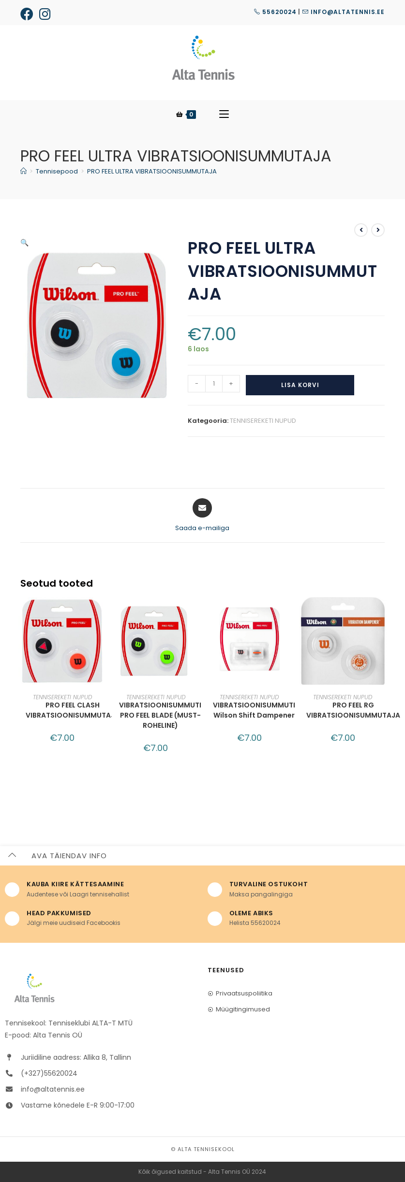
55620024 (275, 12)
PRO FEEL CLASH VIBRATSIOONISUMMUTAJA (73, 710)
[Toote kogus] (214, 383)
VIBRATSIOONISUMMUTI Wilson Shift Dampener (254, 710)
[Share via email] (202, 515)
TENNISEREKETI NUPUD (263, 420)
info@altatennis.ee (343, 12)
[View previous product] (361, 230)
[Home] (23, 171)
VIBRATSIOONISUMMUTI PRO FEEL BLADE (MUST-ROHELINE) (160, 715)
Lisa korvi (300, 385)
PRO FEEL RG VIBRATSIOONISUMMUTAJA (353, 710)
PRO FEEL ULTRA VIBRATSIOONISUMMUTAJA (152, 171)
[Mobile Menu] (224, 114)
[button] (160, 249)
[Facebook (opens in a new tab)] (28, 13)
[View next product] (378, 230)
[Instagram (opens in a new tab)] (45, 13)
